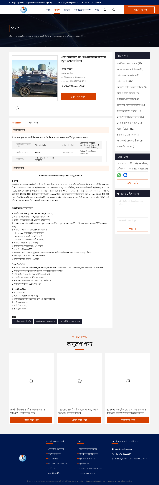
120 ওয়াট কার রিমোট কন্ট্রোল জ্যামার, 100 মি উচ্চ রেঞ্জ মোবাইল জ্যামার (78, 411)
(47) (129, 63)
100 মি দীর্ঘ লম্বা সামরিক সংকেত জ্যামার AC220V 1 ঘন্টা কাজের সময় (27, 411)
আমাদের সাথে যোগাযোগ (57, 464)
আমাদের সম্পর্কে (82, 9)
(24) (125, 81)
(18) (132, 87)
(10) (131, 105)
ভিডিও (67, 9)
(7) (125, 146)
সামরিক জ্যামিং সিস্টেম (22, 321)
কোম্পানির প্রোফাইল (56, 449)
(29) (130, 69)
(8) (130, 123)
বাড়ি (48, 9)
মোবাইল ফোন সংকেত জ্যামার (90, 468)
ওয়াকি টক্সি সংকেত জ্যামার (70, 321)
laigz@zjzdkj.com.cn (68, 3)
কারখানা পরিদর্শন (54, 454)
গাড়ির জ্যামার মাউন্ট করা (88, 454)
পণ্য (57, 9)
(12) (129, 111)
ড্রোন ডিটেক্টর (84, 464)
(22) (128, 75)
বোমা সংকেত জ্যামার (87, 473)
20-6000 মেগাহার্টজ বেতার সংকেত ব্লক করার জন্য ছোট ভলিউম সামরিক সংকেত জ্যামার (126, 411)
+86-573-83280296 (91, 3)
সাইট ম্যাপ (52, 468)
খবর (97, 9)
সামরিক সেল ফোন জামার (45, 321)
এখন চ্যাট (132, 183)
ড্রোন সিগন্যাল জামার (87, 459)
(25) (128, 93)
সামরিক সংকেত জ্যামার (28, 36)
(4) (128, 134)
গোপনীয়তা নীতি (54, 473)
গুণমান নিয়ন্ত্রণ (53, 459)
